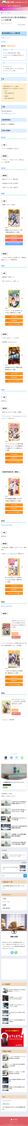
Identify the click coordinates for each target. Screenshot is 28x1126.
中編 (7, 796)
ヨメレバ (17, 629)
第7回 (3, 390)
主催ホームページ (6, 38)
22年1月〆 (13, 796)
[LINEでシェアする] (22, 759)
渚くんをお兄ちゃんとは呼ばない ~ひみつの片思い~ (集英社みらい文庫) (13, 580)
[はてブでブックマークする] (16, 759)
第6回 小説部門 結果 (6, 525)
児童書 (10, 794)
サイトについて (6, 1101)
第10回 (3, 168)
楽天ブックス (16, 637)
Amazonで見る (14, 236)
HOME (14, 1120)
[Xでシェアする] (6, 759)
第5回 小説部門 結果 (6, 606)
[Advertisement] (14, 737)
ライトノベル (6, 902)
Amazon (15, 633)
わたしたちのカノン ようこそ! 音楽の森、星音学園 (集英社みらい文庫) (18, 701)
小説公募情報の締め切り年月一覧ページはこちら (13, 887)
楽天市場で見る (14, 240)
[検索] (25, 876)
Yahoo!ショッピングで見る (13, 243)
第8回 (3, 266)
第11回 (3, 137)
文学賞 (4, 899)
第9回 (3, 194)
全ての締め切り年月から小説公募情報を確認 (13, 1108)
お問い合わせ (6, 1104)
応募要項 (3, 42)
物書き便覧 (14, 3)
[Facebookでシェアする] (11, 759)
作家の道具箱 (6, 908)
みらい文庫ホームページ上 (8, 113)
